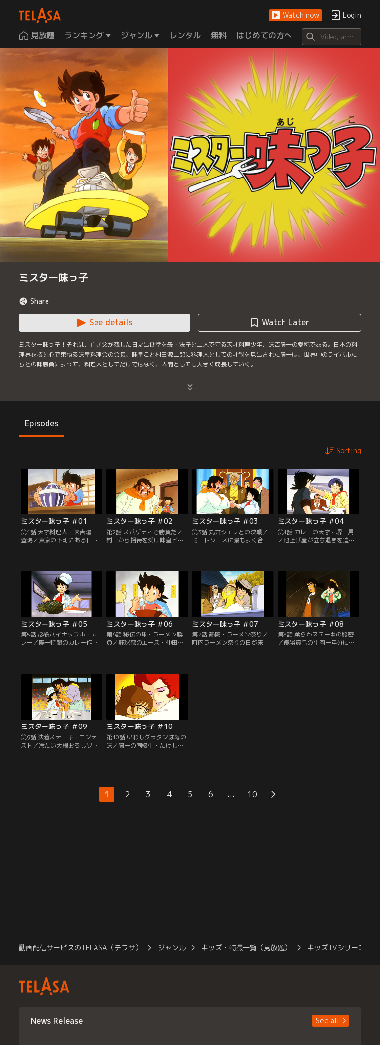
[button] (295, 15)
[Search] (331, 36)
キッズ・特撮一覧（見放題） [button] (246, 947)
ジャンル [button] (172, 947)
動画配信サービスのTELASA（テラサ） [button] (80, 947)
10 (252, 794)
